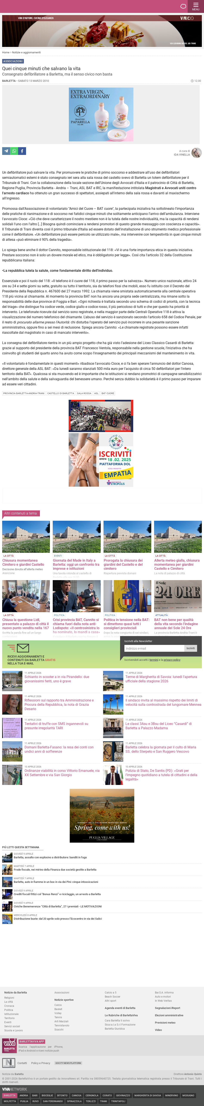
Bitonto (62, 1095)
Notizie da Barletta (15, 992)
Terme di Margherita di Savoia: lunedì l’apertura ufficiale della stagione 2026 (161, 679)
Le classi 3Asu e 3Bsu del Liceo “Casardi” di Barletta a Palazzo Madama (158, 726)
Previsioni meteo (165, 1022)
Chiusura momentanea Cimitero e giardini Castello (23, 562)
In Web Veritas (163, 1000)
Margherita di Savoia (147, 1095)
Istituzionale (11, 1014)
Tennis (58, 1017)
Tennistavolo (61, 1025)
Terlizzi (91, 1101)
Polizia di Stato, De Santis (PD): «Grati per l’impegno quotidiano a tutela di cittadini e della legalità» (161, 775)
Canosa (76, 1095)
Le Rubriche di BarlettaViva (121, 1015)
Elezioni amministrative (169, 1015)
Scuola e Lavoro (13, 1030)
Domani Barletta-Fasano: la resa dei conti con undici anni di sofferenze (59, 749)
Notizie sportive (64, 999)
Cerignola (92, 1095)
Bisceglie (47, 1095)
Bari (34, 1095)
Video (158, 1030)
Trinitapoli (118, 1101)
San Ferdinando (53, 1101)
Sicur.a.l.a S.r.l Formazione (120, 1024)
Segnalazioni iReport (167, 1008)
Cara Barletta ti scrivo (117, 1020)
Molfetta (10, 1101)
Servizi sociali (12, 1026)
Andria (24, 1095)
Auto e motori (163, 996)
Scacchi (58, 1029)
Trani (103, 1101)
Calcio (58, 1005)
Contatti (22, 1063)
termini (154, 659)
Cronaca (9, 1005)
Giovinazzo (123, 1095)
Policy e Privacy (40, 1063)
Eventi (7, 1022)
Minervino (171, 1095)
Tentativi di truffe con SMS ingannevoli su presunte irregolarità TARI (56, 726)
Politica (8, 1010)
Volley (58, 1013)
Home (5, 52)
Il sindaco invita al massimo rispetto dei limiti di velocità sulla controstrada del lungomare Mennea (163, 702)
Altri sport (110, 1000)
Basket (58, 1009)
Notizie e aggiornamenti (26, 52)
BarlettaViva (24, 6)
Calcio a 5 (110, 992)
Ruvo (35, 1101)
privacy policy (172, 659)
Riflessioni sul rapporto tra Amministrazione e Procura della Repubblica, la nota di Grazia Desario (59, 704)
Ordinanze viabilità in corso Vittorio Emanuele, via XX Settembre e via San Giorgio (62, 773)
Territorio (9, 1018)
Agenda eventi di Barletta (120, 1008)
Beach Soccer (112, 996)
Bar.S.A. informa (164, 992)
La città (8, 1001)
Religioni (9, 997)
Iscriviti (191, 648)
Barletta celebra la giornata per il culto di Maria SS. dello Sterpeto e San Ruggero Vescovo (160, 749)
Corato (107, 1095)
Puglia (24, 1101)
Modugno (188, 1095)
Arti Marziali (61, 1021)
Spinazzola (74, 1101)
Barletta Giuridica (115, 1028)
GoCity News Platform (68, 1063)
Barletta (9, 1095)
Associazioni (61, 992)
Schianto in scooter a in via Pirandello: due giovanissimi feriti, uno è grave (57, 679)
